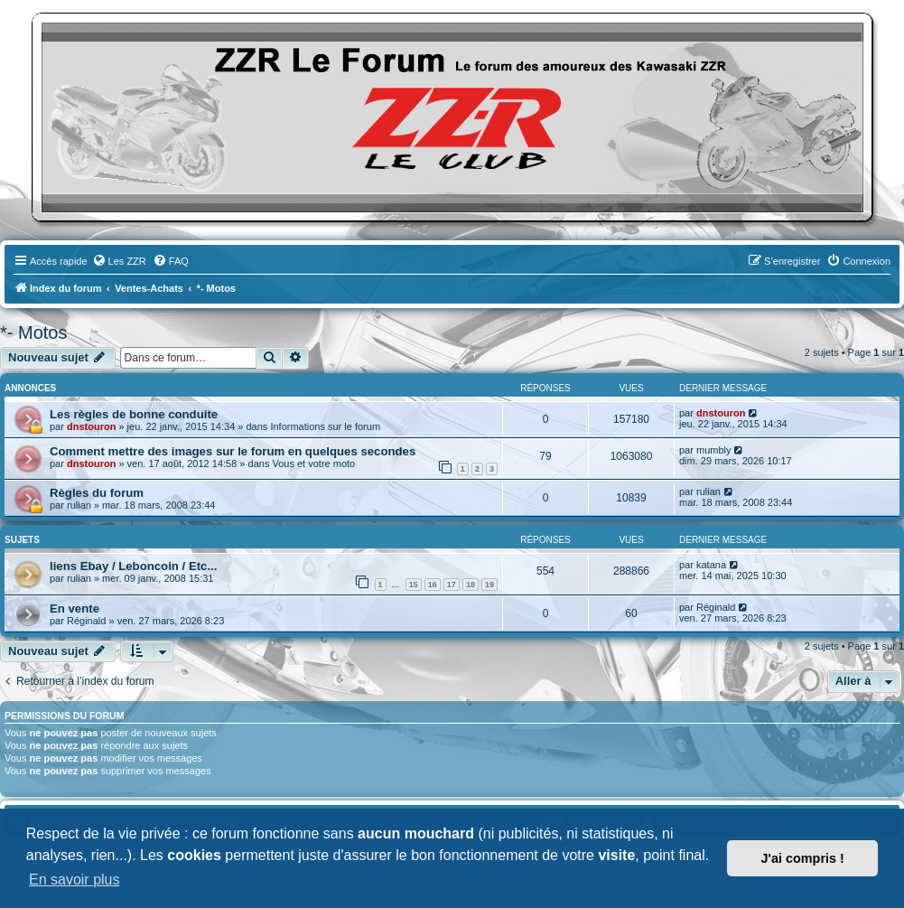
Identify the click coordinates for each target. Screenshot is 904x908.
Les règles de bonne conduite (134, 414)
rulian (79, 505)
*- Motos (33, 332)
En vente (74, 608)
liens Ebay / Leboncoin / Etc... (133, 566)
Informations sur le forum (325, 426)
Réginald (86, 620)
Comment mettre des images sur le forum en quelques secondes (232, 451)
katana (711, 564)
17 (451, 584)
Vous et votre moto (313, 463)
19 (489, 584)
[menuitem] (119, 261)
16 (432, 584)
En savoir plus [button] (74, 879)
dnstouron (91, 426)
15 (413, 584)
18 (470, 584)
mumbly (714, 450)
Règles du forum (97, 493)
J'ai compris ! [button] (802, 858)
